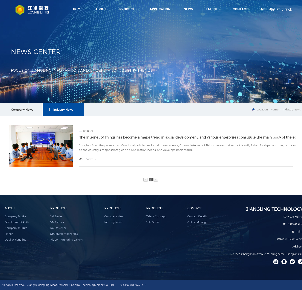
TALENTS (213, 9)
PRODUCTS (128, 9)
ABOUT (100, 9)
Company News (114, 216)
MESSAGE (268, 9)
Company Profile (15, 216)
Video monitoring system (66, 239)
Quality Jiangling (15, 239)
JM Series (56, 216)
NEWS (188, 9)
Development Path (17, 222)
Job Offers (152, 222)
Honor (9, 233)
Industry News (113, 222)
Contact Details (197, 216)
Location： (263, 109)
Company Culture (16, 228)
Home (77, 9)
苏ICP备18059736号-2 (133, 284)
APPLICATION (160, 9)
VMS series (57, 222)
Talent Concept (156, 216)
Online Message (197, 222)
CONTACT (240, 9)
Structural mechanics (64, 233)
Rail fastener (58, 228)
